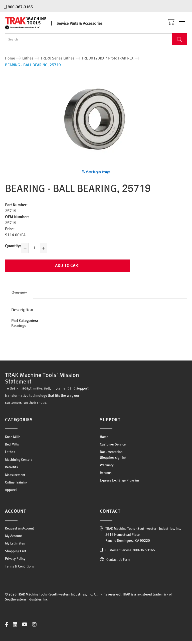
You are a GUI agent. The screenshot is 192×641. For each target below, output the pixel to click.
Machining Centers (18, 460)
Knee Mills (12, 437)
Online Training (16, 482)
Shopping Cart (15, 551)
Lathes (10, 452)
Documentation (111, 452)
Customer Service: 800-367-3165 (130, 550)
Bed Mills (12, 444)
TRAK (30, 23)
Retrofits (11, 467)
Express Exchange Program (119, 480)
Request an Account (19, 528)
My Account (13, 536)
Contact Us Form (118, 560)
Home (104, 437)
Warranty (107, 465)
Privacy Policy (15, 558)
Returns (105, 473)
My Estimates (15, 543)
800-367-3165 (20, 6)
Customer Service (113, 444)
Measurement (15, 475)
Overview (19, 292)
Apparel (11, 490)
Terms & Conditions (19, 566)
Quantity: (13, 246)
